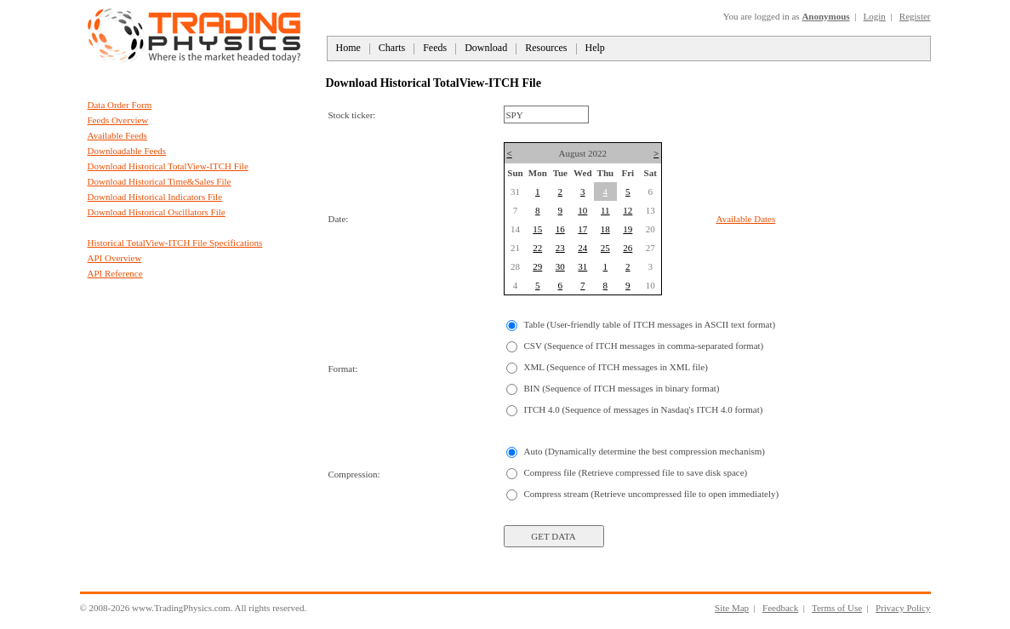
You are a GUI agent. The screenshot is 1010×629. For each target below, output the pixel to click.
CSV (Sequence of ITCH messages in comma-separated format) (644, 345)
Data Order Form (120, 105)
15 (537, 229)
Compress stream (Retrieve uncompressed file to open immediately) (651, 494)
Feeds (435, 48)
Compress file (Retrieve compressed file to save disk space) (636, 472)
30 (560, 266)
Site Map (732, 608)
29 (537, 266)
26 (627, 248)
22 (537, 248)
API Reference (115, 273)
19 (627, 229)
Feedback (780, 608)
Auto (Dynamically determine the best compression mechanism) (644, 451)
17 (582, 229)
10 (582, 210)
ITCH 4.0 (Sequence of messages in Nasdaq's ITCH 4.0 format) (643, 409)
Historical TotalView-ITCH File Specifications (175, 242)
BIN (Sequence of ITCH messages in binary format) (622, 388)
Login (875, 16)
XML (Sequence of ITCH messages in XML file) (616, 367)
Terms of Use (837, 608)
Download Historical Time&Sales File (159, 181)
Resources (546, 48)
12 (627, 210)
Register (915, 16)
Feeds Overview (118, 120)
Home (348, 48)
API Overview (115, 258)
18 (605, 229)
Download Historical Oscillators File (156, 212)
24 (582, 248)
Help (595, 48)
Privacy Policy (903, 608)
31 (582, 266)
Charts (392, 48)
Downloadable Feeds (127, 151)
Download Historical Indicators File (155, 197)
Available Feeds (117, 135)
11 (605, 210)
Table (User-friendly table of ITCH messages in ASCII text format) (650, 324)
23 (560, 248)
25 (605, 248)
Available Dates (746, 219)
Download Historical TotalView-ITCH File (168, 166)
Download (486, 48)
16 (560, 229)
